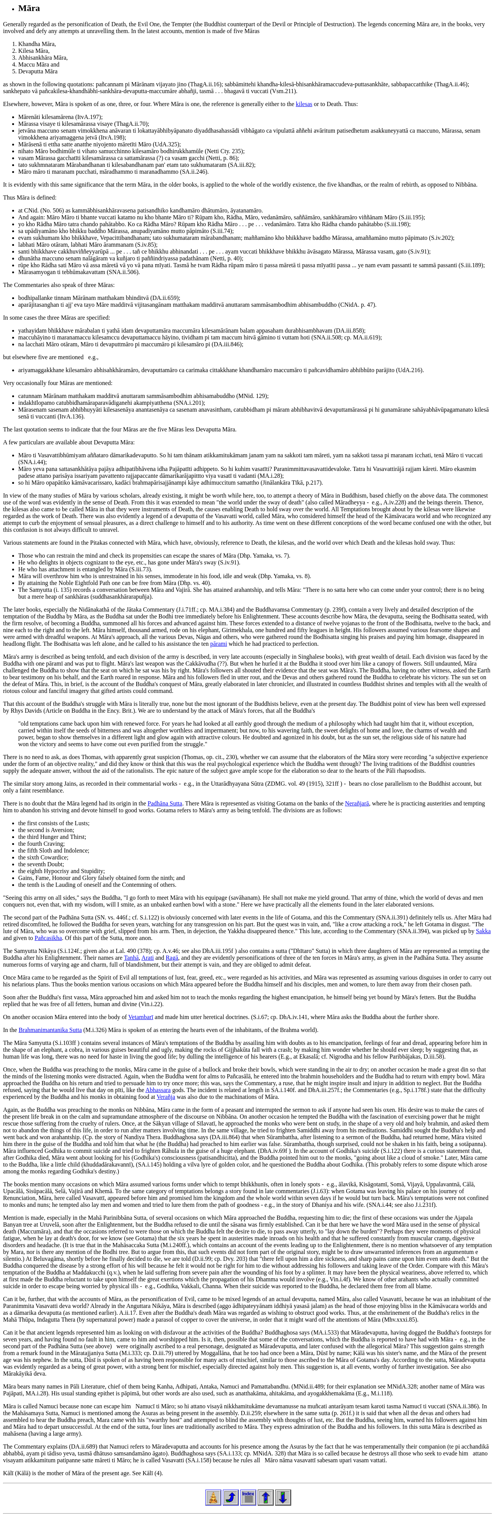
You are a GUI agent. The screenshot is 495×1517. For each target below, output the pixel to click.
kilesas (304, 104)
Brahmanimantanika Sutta (50, 1030)
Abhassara (158, 1090)
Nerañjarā (357, 803)
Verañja (166, 1097)
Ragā (172, 957)
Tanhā (131, 957)
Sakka (483, 931)
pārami (218, 643)
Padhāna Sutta (165, 803)
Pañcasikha (48, 938)
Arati (147, 957)
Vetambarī (140, 1017)
